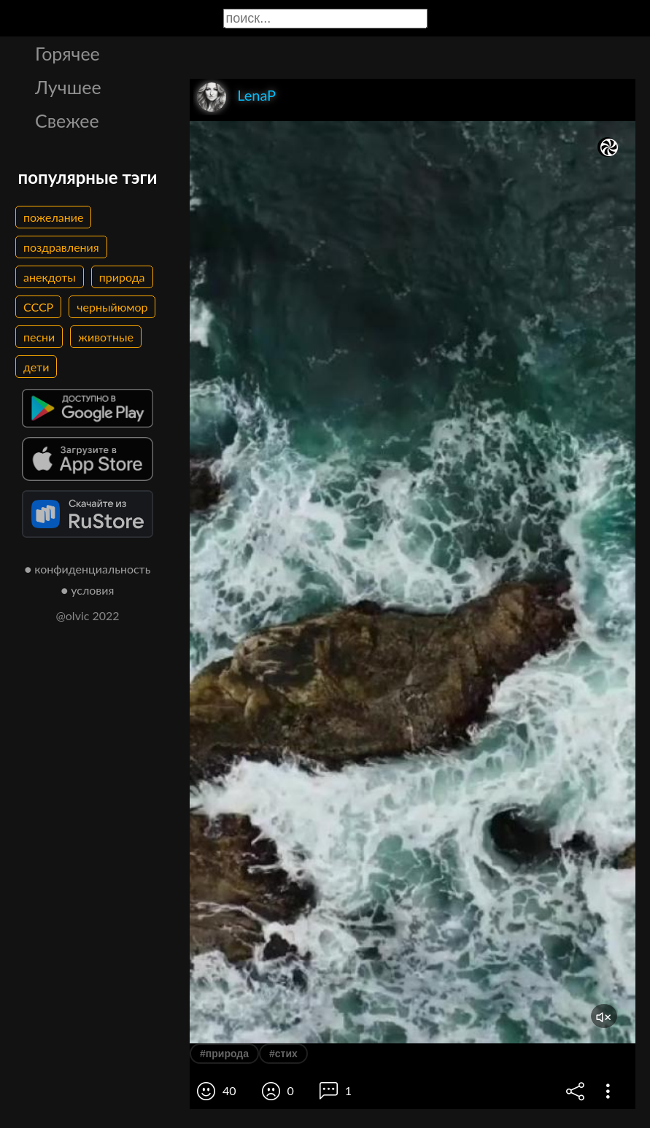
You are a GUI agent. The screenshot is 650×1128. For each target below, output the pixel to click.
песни (39, 337)
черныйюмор (112, 307)
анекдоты (49, 277)
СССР (38, 307)
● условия (88, 590)
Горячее (67, 53)
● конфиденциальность (88, 569)
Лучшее (68, 87)
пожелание (53, 217)
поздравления (61, 247)
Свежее (67, 120)
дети (36, 367)
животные (106, 337)
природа (122, 277)
